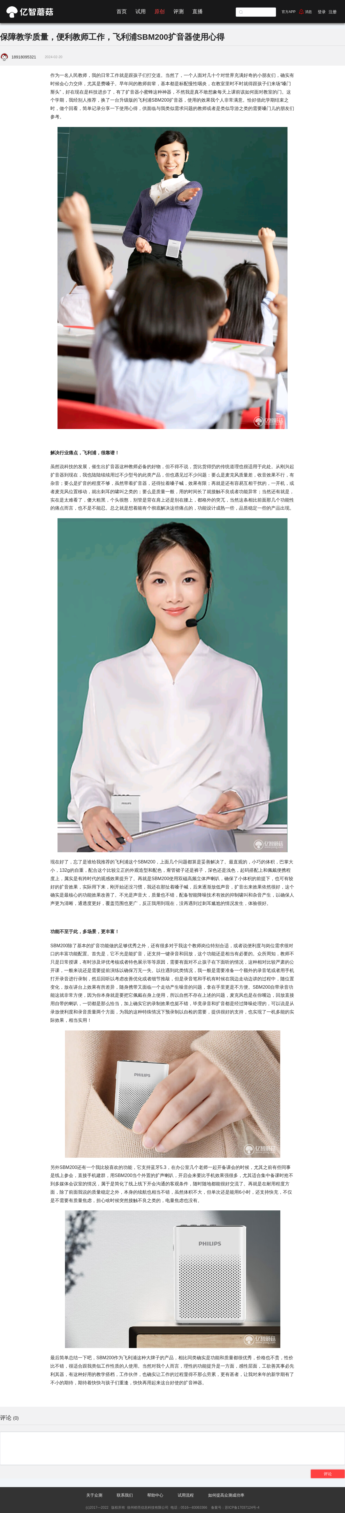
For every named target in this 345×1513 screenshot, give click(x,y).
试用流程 (186, 1495)
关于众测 (94, 1495)
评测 (178, 11)
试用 (140, 11)
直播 (197, 11)
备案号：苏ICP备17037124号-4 (234, 1508)
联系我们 (125, 1495)
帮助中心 (155, 1495)
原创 (159, 11)
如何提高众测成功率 (226, 1495)
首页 (121, 11)
